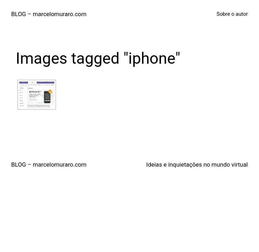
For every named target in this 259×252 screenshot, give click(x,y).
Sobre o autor (232, 14)
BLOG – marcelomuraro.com (48, 14)
